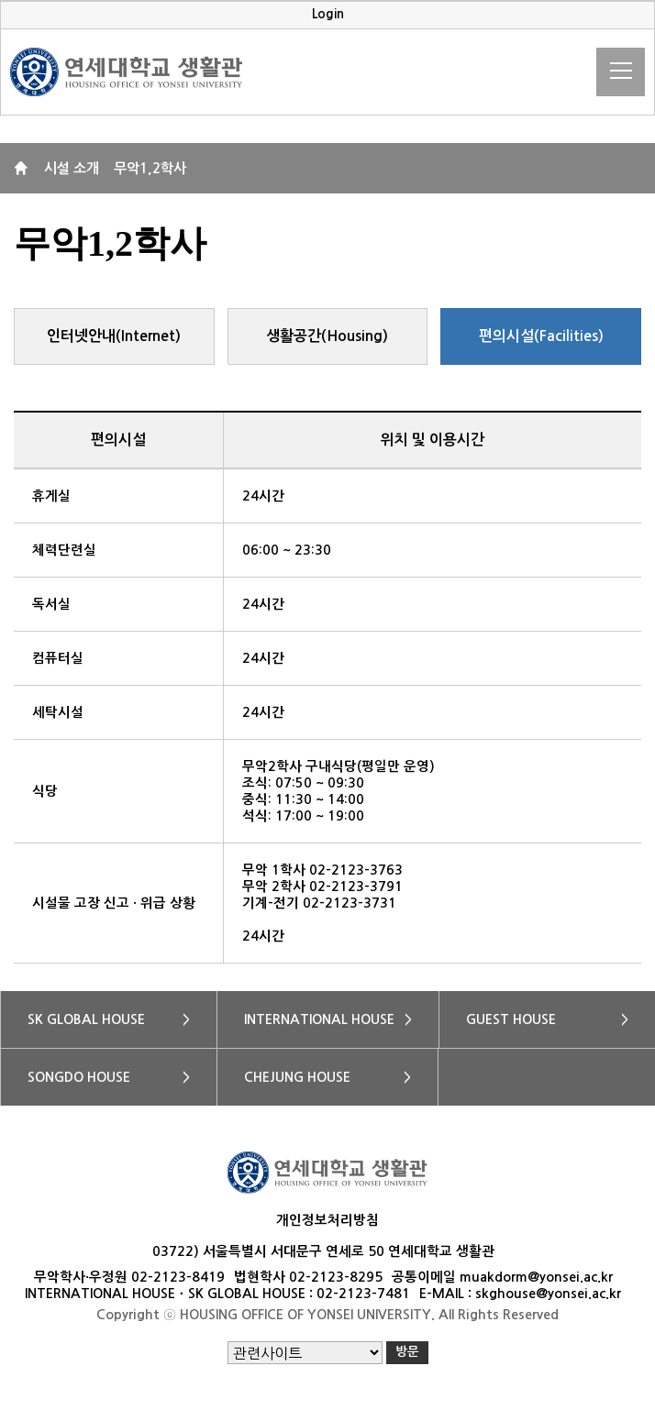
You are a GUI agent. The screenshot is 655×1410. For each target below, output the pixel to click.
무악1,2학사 (150, 168)
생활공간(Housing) (327, 336)
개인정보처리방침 (327, 1220)
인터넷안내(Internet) (114, 336)
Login (328, 14)
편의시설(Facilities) (541, 336)
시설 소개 (71, 168)
